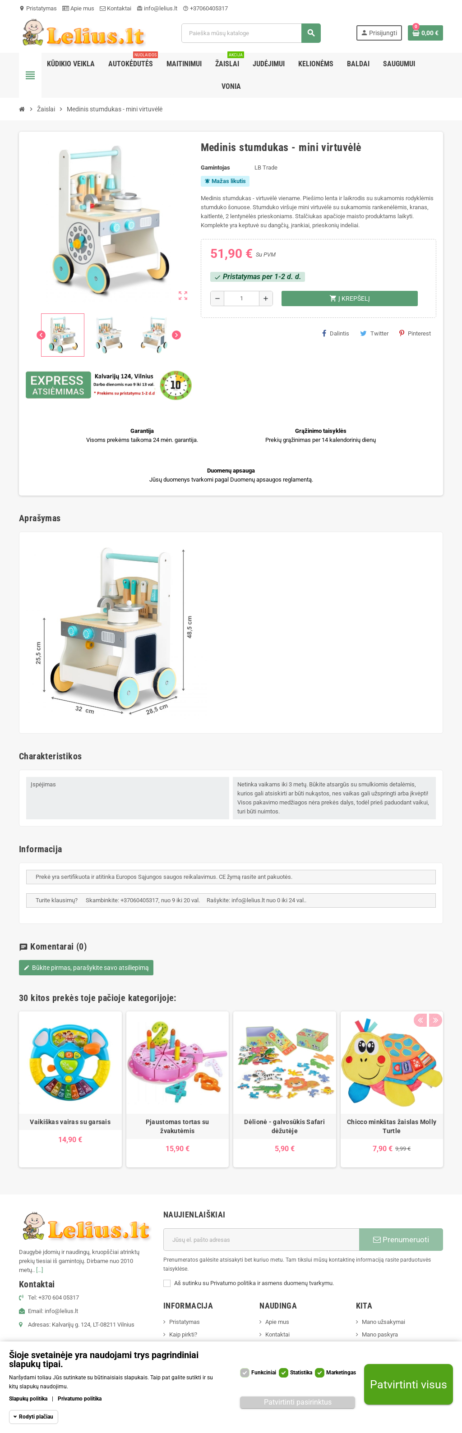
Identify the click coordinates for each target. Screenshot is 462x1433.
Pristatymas (38, 8)
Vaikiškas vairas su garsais (70, 1121)
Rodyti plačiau (36, 1417)
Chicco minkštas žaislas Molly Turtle (391, 1126)
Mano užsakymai (383, 1321)
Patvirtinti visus (408, 1384)
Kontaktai (115, 8)
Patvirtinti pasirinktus (298, 1402)
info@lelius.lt (157, 8)
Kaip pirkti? (183, 1334)
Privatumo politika (80, 1399)
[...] (39, 1270)
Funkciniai (263, 1372)
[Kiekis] (241, 298)
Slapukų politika (28, 1399)
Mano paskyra (380, 1334)
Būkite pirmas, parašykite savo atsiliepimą (86, 967)
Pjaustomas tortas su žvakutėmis (177, 1126)
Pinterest (415, 333)
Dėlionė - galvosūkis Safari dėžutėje (284, 1126)
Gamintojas (215, 167)
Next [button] (434, 995)
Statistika (301, 1372)
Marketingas (341, 1372)
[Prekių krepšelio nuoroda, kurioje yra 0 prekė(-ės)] (425, 33)
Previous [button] (420, 995)
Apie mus (78, 8)
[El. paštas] (261, 1239)
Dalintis (335, 333)
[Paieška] (250, 33)
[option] (70, 1089)
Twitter (374, 333)
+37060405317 (205, 8)
